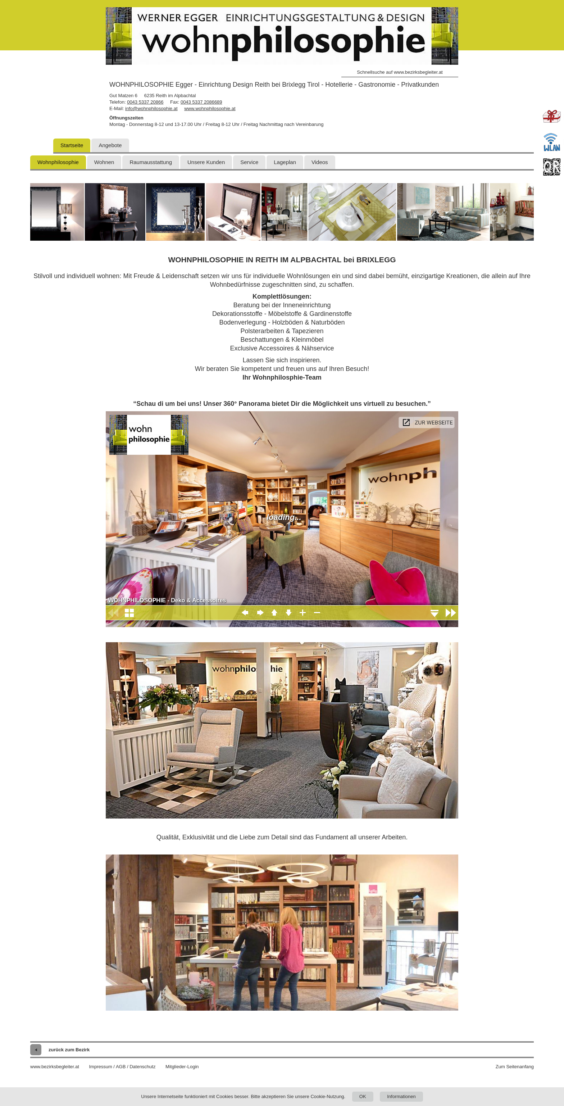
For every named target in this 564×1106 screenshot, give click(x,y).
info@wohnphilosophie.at (151, 108)
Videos (319, 162)
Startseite (71, 145)
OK (362, 1096)
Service (249, 162)
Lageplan (285, 162)
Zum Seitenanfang (515, 1066)
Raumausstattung (150, 162)
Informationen (401, 1096)
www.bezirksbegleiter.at (54, 1066)
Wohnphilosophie (58, 162)
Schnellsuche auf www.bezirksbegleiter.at (399, 72)
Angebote (110, 145)
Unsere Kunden (206, 162)
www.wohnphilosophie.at (209, 108)
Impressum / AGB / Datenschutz (122, 1066)
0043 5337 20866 (145, 102)
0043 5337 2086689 (201, 102)
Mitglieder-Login (182, 1066)
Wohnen (104, 162)
